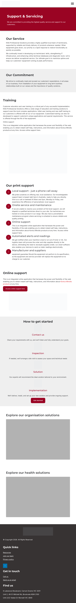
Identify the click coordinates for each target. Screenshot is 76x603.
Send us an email (9, 580)
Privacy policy (8, 559)
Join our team (8, 556)
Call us (6, 577)
